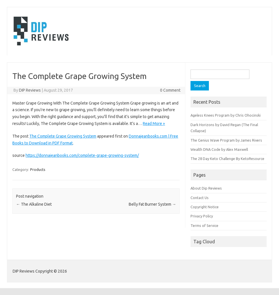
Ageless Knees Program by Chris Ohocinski (226, 115)
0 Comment (170, 90)
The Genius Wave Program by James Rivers (226, 140)
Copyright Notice (205, 207)
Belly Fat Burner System (152, 204)
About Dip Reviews (206, 188)
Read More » (154, 123)
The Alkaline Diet (34, 204)
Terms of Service (204, 225)
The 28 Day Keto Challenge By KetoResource (227, 159)
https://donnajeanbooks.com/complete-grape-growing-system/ (82, 155)
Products (37, 169)
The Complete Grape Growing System (62, 136)
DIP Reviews (30, 90)
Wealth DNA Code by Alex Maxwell (219, 149)
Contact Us (200, 198)
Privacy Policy (202, 216)
